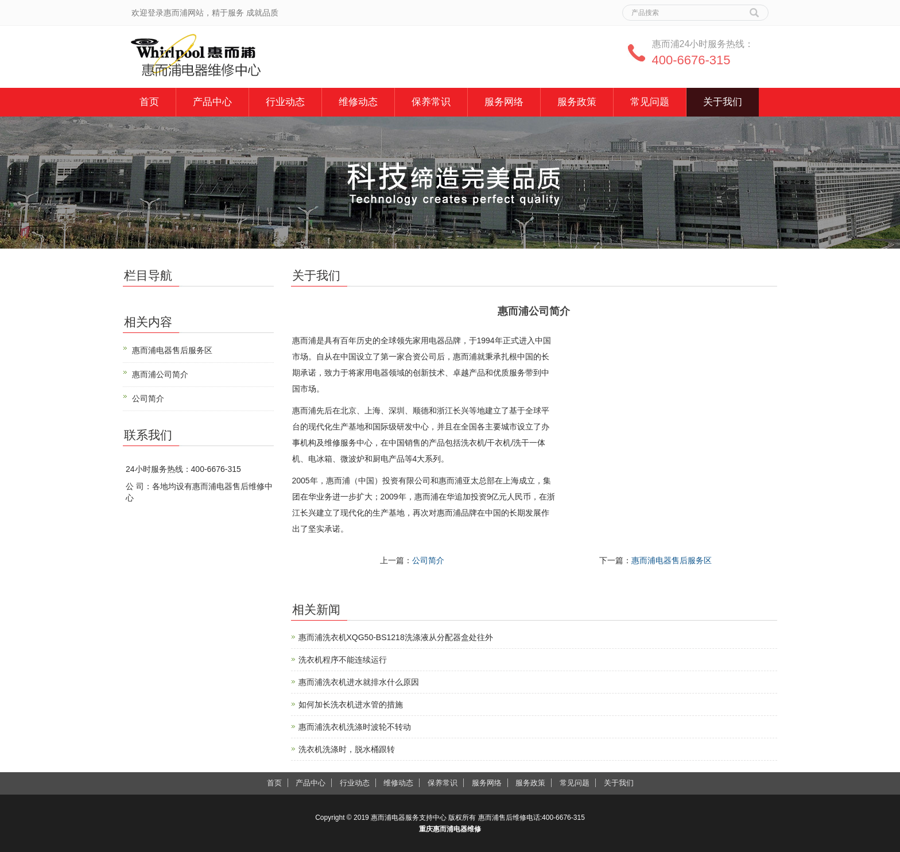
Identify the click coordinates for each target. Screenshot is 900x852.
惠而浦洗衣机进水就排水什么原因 (358, 682)
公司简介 (428, 560)
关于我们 (722, 101)
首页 (149, 101)
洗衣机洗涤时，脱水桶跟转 (346, 749)
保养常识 (431, 101)
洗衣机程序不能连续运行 (342, 659)
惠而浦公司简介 (160, 374)
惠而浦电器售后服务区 (671, 560)
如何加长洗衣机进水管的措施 (350, 704)
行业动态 (285, 101)
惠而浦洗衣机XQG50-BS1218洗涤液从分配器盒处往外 (395, 637)
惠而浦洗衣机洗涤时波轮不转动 (354, 726)
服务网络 (503, 101)
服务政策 (576, 101)
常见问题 (649, 101)
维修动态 (358, 101)
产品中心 (212, 101)
